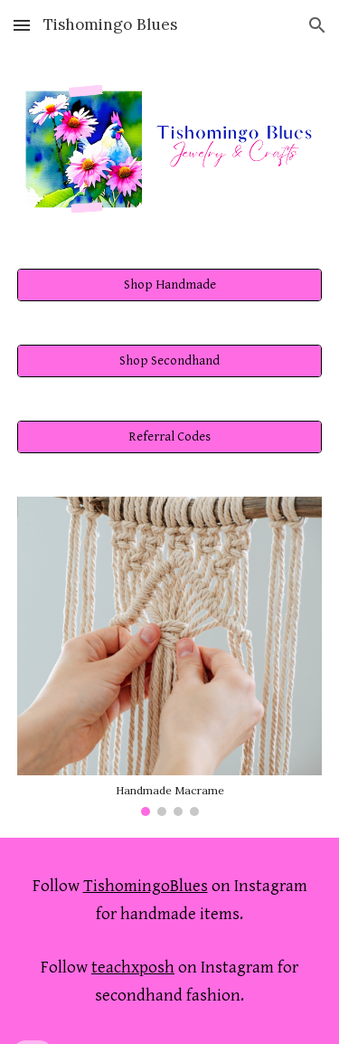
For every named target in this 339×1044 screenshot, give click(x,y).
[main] (170, 900)
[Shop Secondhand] (170, 361)
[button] (21, 25)
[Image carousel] (170, 656)
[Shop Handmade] (170, 285)
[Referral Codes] (170, 437)
